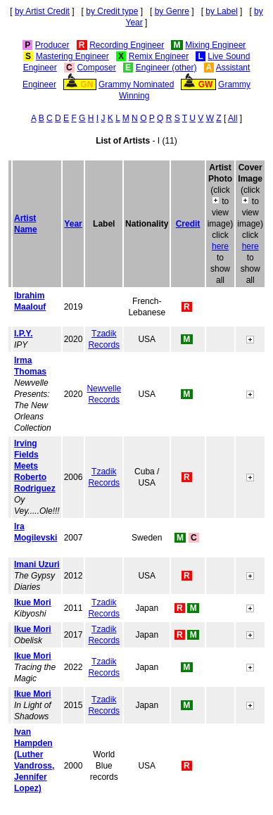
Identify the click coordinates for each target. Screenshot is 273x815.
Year (73, 224)
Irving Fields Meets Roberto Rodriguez (35, 465)
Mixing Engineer (215, 45)
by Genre (172, 11)
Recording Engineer (126, 45)
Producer (52, 45)
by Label (221, 11)
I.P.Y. (23, 334)
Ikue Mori (32, 602)
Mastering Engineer (72, 56)
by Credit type (112, 11)
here (220, 246)
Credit (188, 224)
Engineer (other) (166, 67)
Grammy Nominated (136, 84)
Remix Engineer (159, 56)
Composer (96, 67)
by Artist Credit (42, 11)
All (232, 118)
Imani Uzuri (37, 564)
